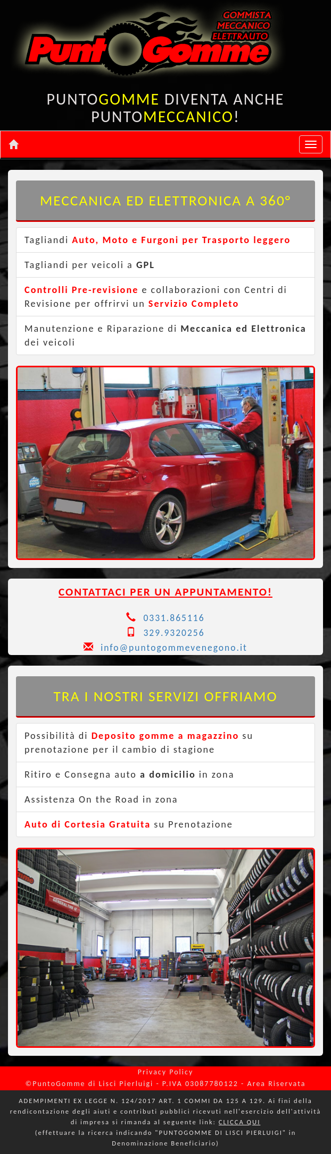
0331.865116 (173, 618)
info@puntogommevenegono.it (165, 647)
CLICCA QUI (239, 1122)
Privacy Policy (166, 1072)
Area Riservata (276, 1083)
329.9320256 (173, 633)
